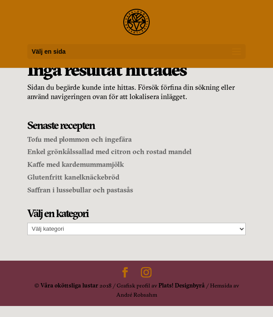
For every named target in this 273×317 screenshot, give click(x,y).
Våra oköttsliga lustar (69, 285)
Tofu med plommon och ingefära (79, 139)
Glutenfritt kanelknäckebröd (73, 177)
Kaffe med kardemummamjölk (75, 164)
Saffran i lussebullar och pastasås (80, 189)
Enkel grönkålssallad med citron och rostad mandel (109, 151)
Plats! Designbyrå (182, 285)
